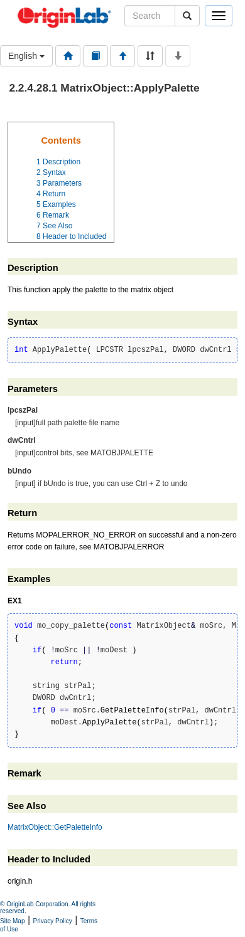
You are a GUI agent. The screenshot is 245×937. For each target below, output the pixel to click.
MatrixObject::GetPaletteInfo (55, 827)
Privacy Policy (52, 921)
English (26, 56)
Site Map (12, 921)
